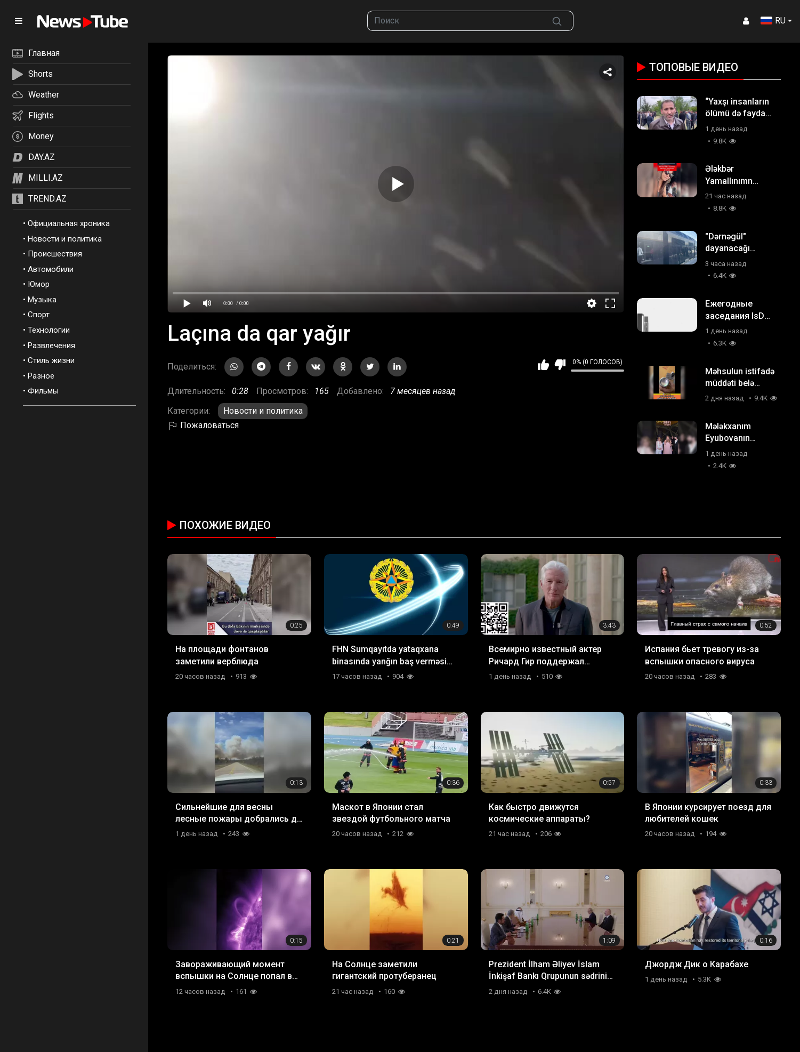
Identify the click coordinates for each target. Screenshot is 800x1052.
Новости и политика (65, 239)
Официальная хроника (69, 223)
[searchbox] (454, 21)
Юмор (39, 284)
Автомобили (51, 269)
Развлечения (51, 345)
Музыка (42, 299)
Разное (41, 376)
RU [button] (773, 20)
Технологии (49, 330)
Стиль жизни (51, 360)
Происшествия (55, 254)
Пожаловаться (203, 425)
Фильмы (43, 391)
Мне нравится (543, 364)
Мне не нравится (559, 364)
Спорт (39, 314)
